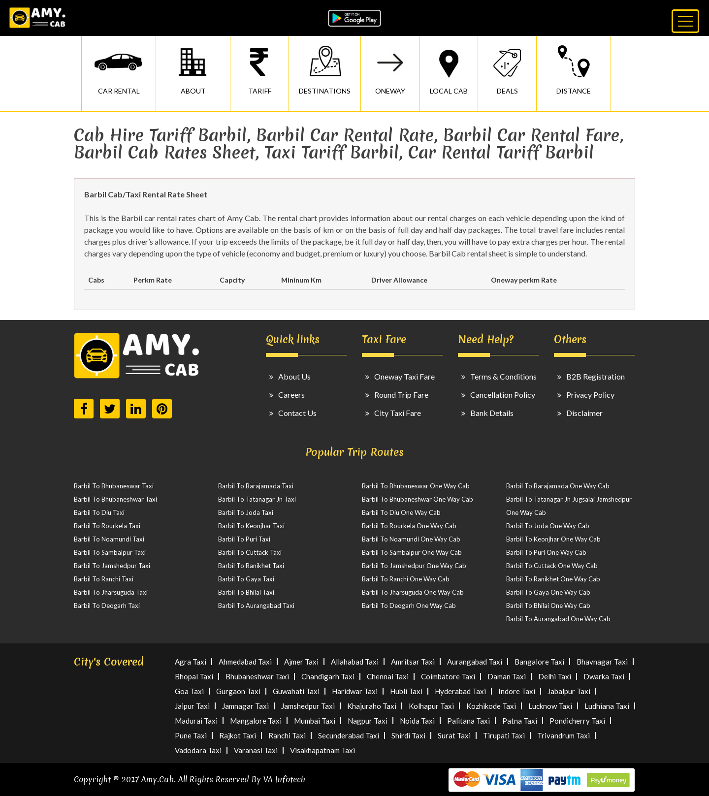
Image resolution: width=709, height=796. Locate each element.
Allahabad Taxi (355, 661)
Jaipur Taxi (192, 705)
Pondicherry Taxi (577, 720)
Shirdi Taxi (408, 735)
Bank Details (492, 412)
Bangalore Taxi (539, 661)
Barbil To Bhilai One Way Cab (548, 605)
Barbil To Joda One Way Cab (547, 526)
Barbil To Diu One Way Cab (401, 512)
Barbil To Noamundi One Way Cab (411, 539)
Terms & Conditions (503, 376)
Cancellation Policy (502, 394)
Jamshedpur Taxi (308, 705)
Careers (291, 394)
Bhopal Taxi (194, 676)
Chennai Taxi (388, 676)
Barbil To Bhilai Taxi (246, 592)
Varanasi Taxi (256, 750)
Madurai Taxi (196, 720)
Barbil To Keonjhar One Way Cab (553, 539)
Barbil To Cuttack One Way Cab (552, 566)
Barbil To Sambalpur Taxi (110, 552)
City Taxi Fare (397, 412)
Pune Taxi (191, 735)
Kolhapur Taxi (431, 705)
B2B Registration (595, 376)
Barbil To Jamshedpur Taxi (112, 566)
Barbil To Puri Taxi (244, 539)
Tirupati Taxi (504, 735)
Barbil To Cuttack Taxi (250, 552)
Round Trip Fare (401, 394)
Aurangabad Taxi (474, 661)
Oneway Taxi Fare (404, 376)
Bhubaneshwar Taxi (257, 676)
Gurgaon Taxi (238, 691)
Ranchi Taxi (287, 735)
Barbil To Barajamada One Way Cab (558, 486)
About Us (294, 376)
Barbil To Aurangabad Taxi (256, 605)
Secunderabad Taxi (348, 735)
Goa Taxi (189, 691)
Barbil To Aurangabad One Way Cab (558, 619)
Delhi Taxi (554, 676)
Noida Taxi (417, 720)
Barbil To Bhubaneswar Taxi (114, 486)
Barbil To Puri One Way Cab (546, 552)
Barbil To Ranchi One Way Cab (406, 579)
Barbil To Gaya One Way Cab (548, 592)
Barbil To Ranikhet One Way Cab (553, 579)
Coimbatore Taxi (448, 676)
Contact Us (297, 412)
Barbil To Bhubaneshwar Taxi (115, 499)
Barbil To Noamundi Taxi (109, 539)
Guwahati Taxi (296, 691)
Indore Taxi (516, 691)
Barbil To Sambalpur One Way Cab (412, 552)
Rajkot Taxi (237, 735)
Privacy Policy (590, 394)
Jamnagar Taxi (245, 705)
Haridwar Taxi (355, 691)
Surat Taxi (454, 735)
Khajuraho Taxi (371, 705)
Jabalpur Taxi (569, 691)
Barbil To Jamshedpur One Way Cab (414, 566)
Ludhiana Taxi (606, 705)
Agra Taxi (190, 661)
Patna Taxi (519, 720)
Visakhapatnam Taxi (322, 750)
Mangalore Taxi (256, 720)
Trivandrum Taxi (563, 735)
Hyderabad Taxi (460, 691)
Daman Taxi (506, 676)
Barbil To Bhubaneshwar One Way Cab (417, 499)
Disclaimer (584, 412)
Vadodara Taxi (198, 750)
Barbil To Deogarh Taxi (107, 605)
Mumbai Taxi (314, 720)
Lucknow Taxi (550, 705)
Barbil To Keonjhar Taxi (251, 526)
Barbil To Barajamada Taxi (255, 486)
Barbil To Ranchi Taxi (103, 579)
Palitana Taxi (468, 720)
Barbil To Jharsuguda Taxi (111, 592)
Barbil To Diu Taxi (99, 512)
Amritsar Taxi (413, 661)
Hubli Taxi (406, 691)
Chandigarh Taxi (327, 676)
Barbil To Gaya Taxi (246, 579)
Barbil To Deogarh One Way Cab (409, 605)
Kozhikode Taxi (491, 705)
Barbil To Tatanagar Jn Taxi (257, 499)
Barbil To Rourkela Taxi (107, 526)
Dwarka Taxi (603, 676)
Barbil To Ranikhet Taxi (251, 566)
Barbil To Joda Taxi (245, 512)
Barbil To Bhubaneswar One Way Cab (416, 486)
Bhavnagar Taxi (602, 661)
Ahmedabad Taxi (245, 661)
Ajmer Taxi (301, 661)
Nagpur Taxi (367, 720)
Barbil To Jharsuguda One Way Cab (413, 592)
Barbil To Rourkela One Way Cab (409, 526)
